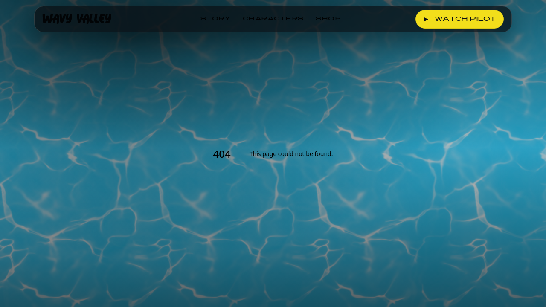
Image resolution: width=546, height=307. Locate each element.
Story (215, 19)
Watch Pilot (460, 19)
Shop (328, 19)
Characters (273, 19)
